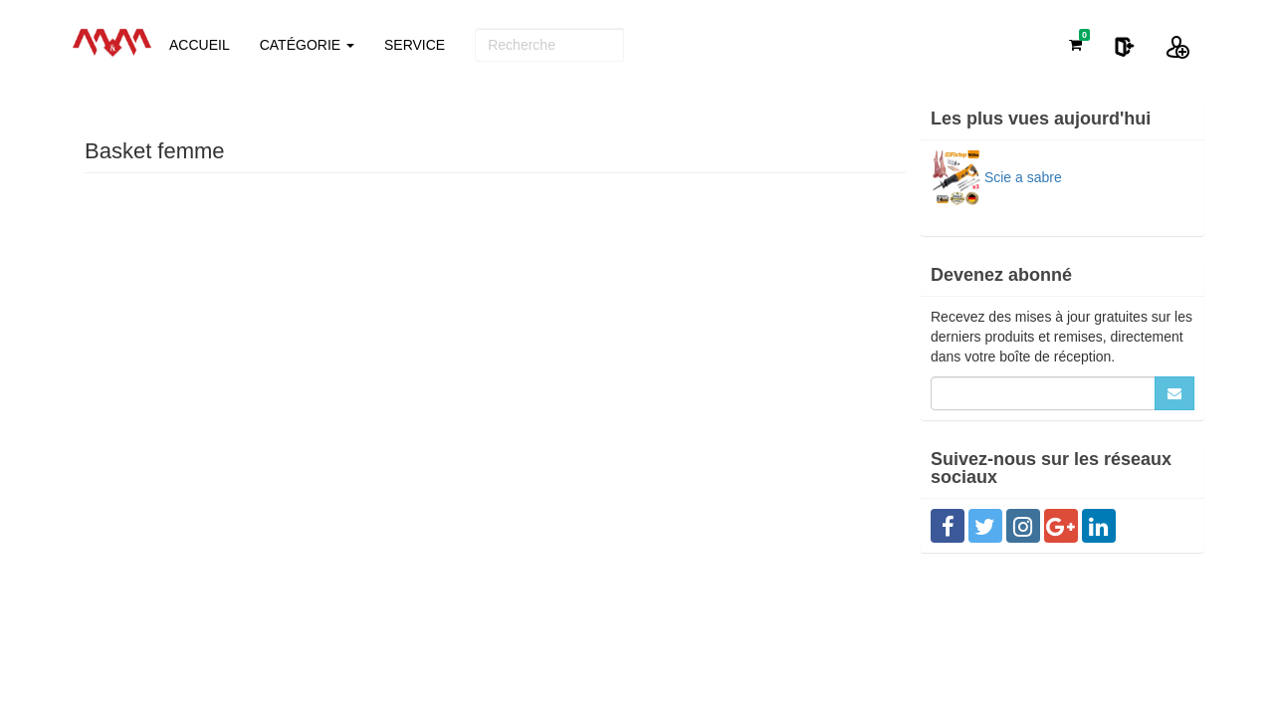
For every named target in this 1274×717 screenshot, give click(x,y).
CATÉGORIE (307, 45)
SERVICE (414, 45)
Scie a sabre (996, 177)
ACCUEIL (199, 45)
